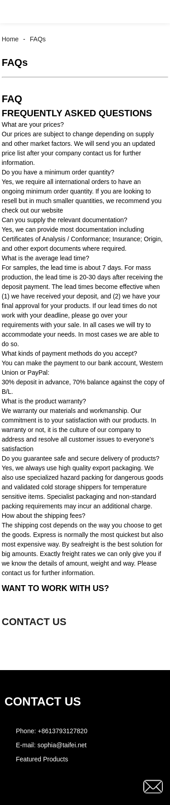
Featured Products (42, 759)
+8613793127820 (62, 731)
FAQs (38, 39)
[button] (15, 11)
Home (10, 39)
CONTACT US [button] (34, 621)
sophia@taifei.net (61, 745)
